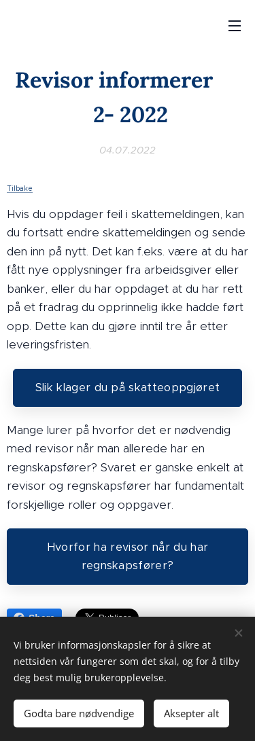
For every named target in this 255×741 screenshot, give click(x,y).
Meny (234, 25)
